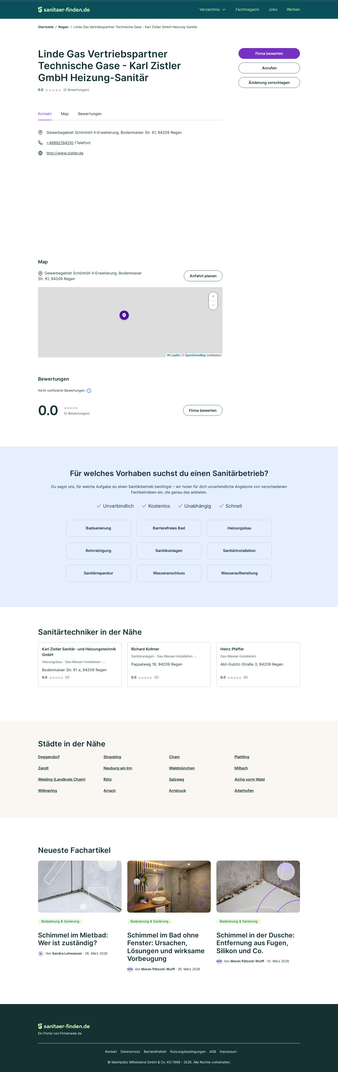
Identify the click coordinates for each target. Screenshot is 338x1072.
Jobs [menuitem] (273, 9)
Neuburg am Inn (118, 768)
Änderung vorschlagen (269, 82)
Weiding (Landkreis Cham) (61, 779)
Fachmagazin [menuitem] (247, 9)
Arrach (110, 790)
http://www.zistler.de (64, 153)
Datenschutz (130, 1051)
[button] (124, 316)
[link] (80, 664)
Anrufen (269, 68)
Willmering (47, 790)
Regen (63, 27)
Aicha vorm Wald (249, 779)
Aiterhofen (244, 790)
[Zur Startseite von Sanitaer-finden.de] (64, 9)
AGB (212, 1051)
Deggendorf (49, 756)
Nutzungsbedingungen (188, 1051)
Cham (174, 756)
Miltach (241, 768)
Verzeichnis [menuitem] (210, 9)
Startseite (46, 27)
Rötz (108, 779)
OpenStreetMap (195, 355)
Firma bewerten (203, 410)
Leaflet (173, 355)
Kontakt (111, 1051)
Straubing (112, 756)
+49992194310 (59, 142)
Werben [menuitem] (293, 9)
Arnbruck (177, 790)
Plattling (241, 756)
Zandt (43, 768)
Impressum (228, 1051)
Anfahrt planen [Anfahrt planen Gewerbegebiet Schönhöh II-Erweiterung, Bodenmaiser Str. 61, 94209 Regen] (203, 276)
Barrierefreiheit (155, 1051)
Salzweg (176, 779)
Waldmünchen (182, 768)
